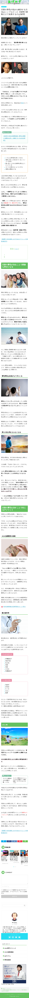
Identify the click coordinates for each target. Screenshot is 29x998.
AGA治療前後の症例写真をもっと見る (14, 606)
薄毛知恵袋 (7, 959)
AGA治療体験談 (9, 952)
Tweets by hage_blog (7, 984)
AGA (22, 103)
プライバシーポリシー (10, 994)
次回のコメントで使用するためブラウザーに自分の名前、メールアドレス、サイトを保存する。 (14, 891)
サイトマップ (20, 994)
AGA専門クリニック (10, 948)
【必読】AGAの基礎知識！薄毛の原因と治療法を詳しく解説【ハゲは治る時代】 (14, 138)
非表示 (16, 249)
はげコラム (4, 6)
